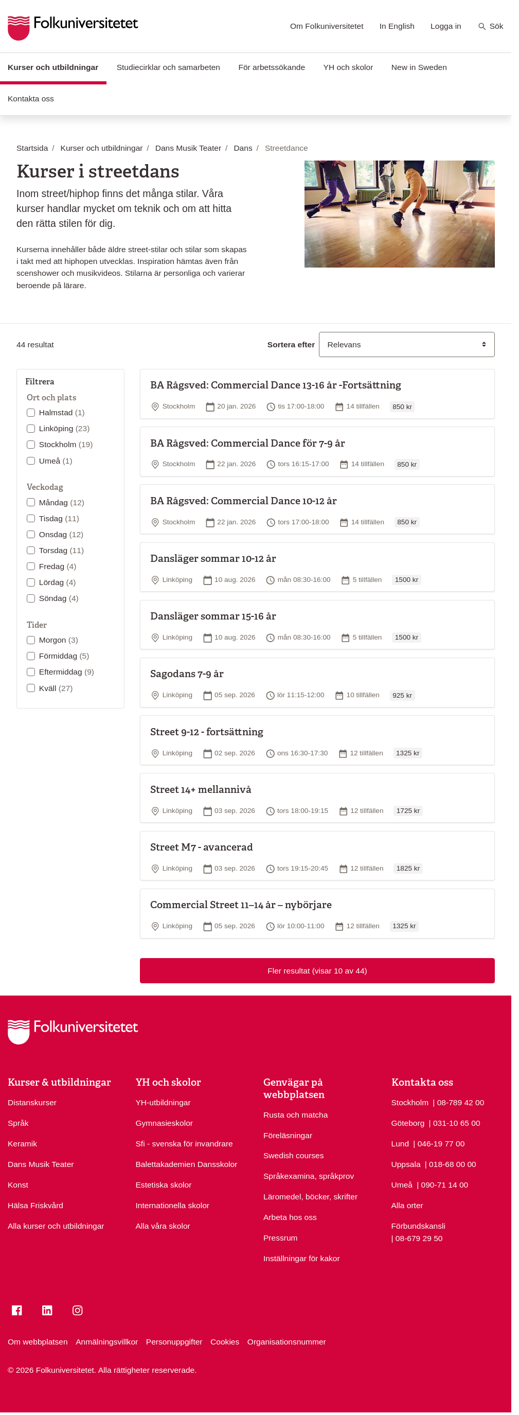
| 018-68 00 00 (450, 1163)
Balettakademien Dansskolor (187, 1164)
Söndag (59, 598)
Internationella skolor (172, 1205)
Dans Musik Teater (41, 1164)
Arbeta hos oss (290, 1217)
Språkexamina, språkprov (308, 1176)
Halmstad (62, 412)
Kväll (56, 688)
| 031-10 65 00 (454, 1122)
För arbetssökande (271, 67)
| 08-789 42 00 (458, 1101)
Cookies (224, 1341)
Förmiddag (64, 655)
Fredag (58, 566)
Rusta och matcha (295, 1114)
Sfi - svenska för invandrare (184, 1143)
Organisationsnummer (286, 1341)
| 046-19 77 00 (438, 1143)
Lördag (57, 582)
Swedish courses (293, 1155)
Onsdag (61, 534)
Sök (490, 27)
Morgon (58, 639)
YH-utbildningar (163, 1102)
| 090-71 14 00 (442, 1184)
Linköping (64, 428)
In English (397, 26)
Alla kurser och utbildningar (56, 1226)
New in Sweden (419, 67)
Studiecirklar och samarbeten (168, 67)
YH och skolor (348, 67)
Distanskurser (32, 1102)
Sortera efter (291, 344)
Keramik (22, 1143)
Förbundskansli (418, 1226)
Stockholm (66, 444)
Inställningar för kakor (301, 1258)
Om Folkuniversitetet (327, 26)
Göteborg (408, 1123)
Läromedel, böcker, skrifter (310, 1196)
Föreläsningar (287, 1135)
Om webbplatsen (38, 1341)
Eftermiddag (66, 671)
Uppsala (406, 1164)
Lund (400, 1143)
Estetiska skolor (164, 1184)
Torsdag (61, 550)
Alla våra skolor (163, 1226)
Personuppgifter (174, 1341)
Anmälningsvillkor (107, 1341)
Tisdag (59, 518)
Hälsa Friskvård (35, 1205)
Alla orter (407, 1205)
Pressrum (280, 1237)
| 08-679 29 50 (417, 1237)
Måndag (61, 502)
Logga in (446, 26)
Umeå (56, 460)
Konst (18, 1184)
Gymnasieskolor (164, 1123)
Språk (18, 1123)
